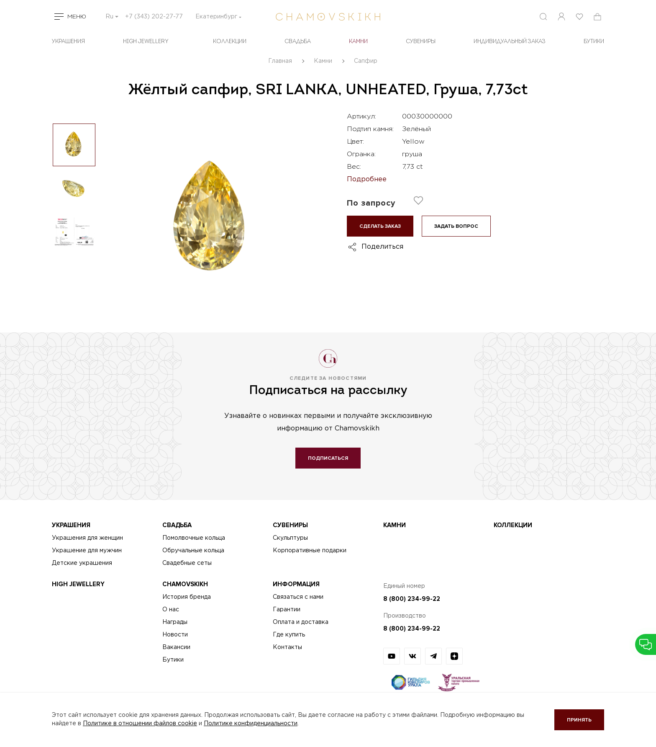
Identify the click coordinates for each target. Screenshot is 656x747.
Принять (579, 720)
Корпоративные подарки (309, 550)
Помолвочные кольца (193, 538)
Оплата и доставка (300, 622)
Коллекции (229, 41)
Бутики (173, 659)
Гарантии (286, 609)
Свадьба (297, 41)
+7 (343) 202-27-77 (154, 16)
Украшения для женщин (87, 538)
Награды (174, 622)
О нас (170, 609)
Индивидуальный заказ (510, 41)
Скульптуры (290, 538)
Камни (358, 41)
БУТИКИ (594, 41)
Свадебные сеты (187, 563)
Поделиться (382, 247)
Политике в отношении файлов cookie (140, 723)
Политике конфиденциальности (250, 723)
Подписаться (328, 458)
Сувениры (421, 41)
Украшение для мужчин (87, 550)
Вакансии (176, 647)
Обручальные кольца (193, 550)
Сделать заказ (380, 226)
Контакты (287, 647)
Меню (76, 16)
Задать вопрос (456, 226)
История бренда (186, 597)
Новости (175, 634)
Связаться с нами (298, 597)
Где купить (289, 634)
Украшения (68, 41)
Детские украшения (82, 563)
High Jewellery (146, 41)
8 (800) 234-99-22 (411, 599)
